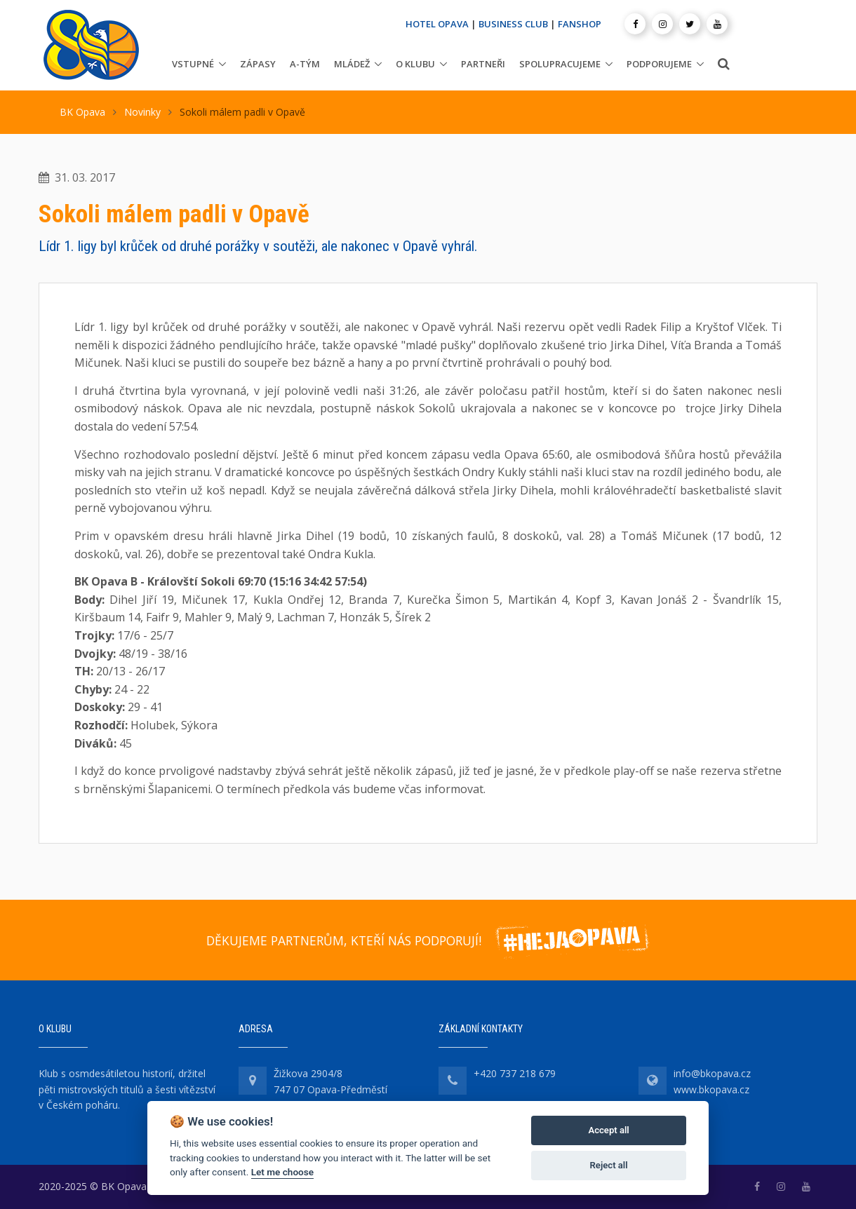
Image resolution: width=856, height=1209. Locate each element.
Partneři (483, 64)
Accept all (608, 1130)
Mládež (352, 64)
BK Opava (82, 112)
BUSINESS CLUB (513, 24)
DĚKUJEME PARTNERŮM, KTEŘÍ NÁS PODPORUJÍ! (343, 940)
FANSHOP (579, 24)
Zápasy (258, 64)
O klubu (415, 64)
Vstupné (193, 64)
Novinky (142, 112)
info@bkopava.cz (712, 1073)
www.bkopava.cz (711, 1089)
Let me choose (282, 1171)
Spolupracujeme (560, 64)
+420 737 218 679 (515, 1073)
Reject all (609, 1165)
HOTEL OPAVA (437, 24)
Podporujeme (659, 64)
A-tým (305, 64)
